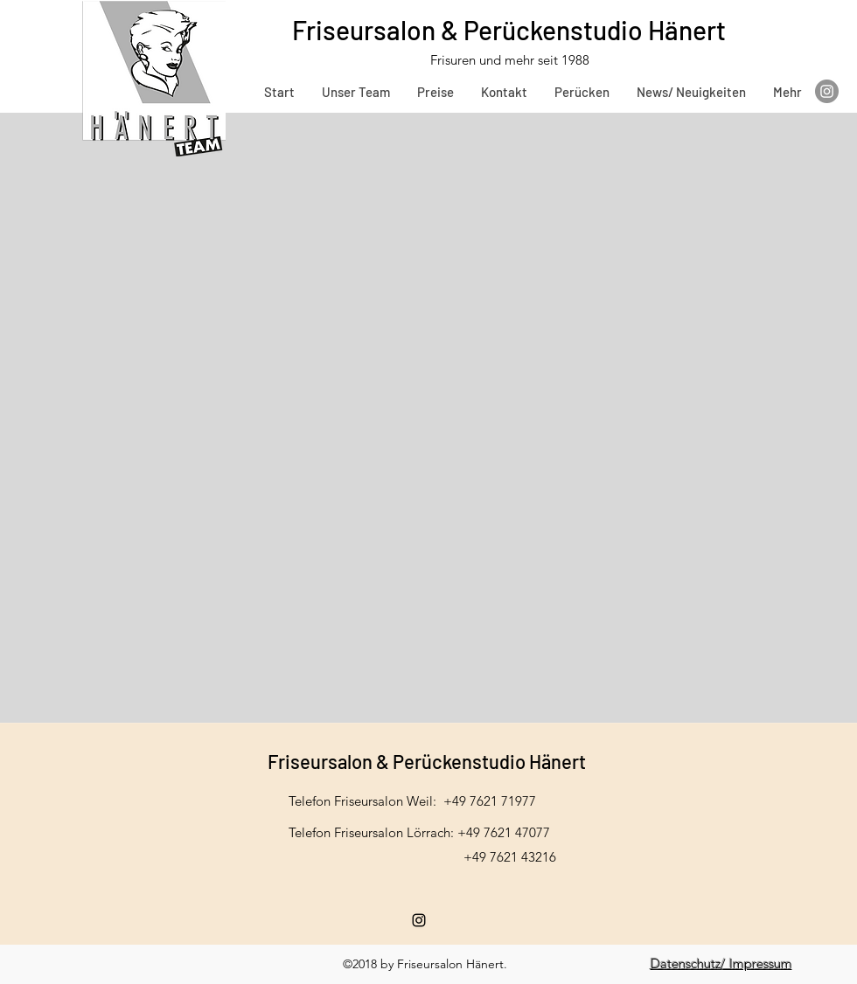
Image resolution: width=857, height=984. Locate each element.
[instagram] (419, 920)
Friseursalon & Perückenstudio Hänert (511, 29)
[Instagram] (827, 91)
